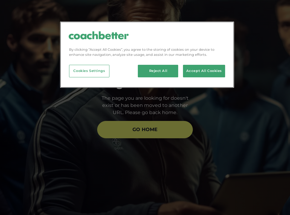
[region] (147, 55)
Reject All (158, 71)
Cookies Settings (89, 71)
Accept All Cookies (204, 71)
